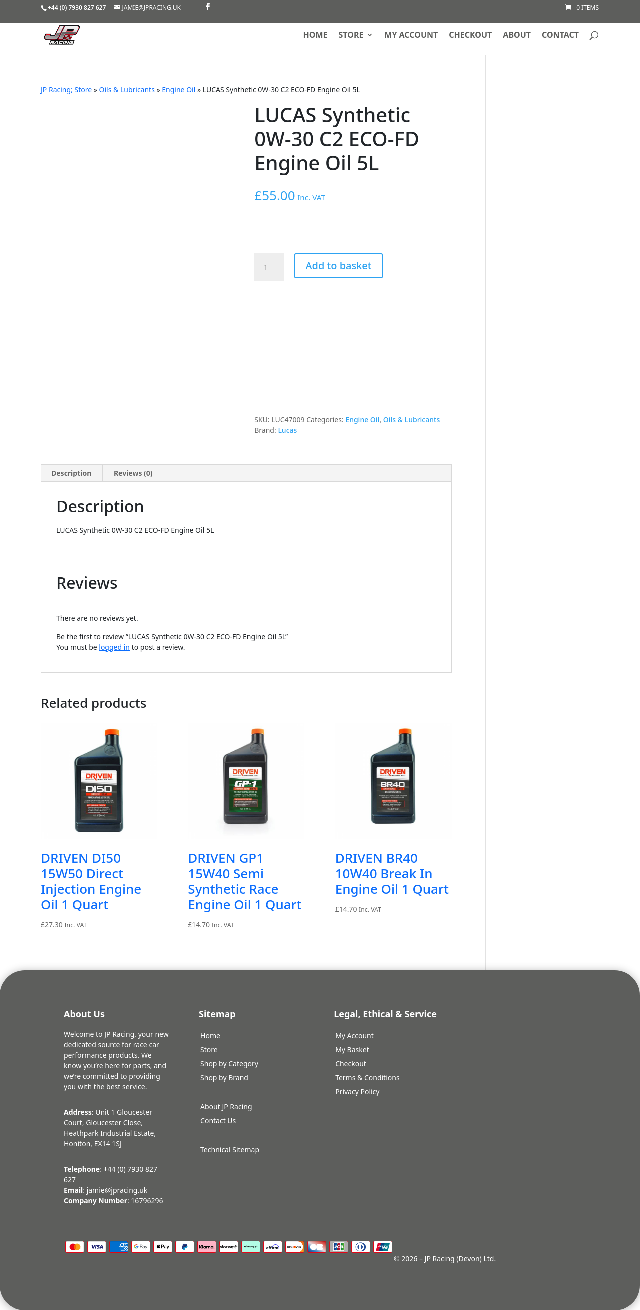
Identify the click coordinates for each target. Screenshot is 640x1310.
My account (411, 35)
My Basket (353, 1049)
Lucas (287, 430)
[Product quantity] (269, 267)
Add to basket (339, 265)
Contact (560, 35)
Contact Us (218, 1120)
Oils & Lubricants (127, 89)
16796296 (147, 1200)
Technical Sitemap (230, 1149)
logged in (114, 647)
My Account (355, 1035)
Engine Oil (179, 89)
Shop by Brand (224, 1077)
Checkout (470, 35)
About (517, 35)
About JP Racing (226, 1106)
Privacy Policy (358, 1091)
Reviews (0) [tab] (133, 473)
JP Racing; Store (66, 89)
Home (316, 35)
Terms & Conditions (368, 1077)
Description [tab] (72, 473)
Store (351, 35)
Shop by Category (229, 1063)
